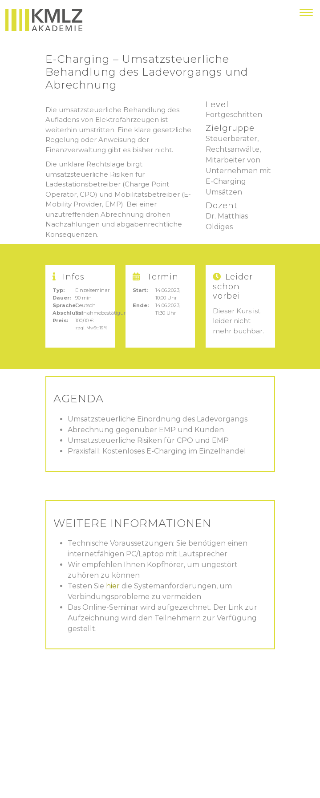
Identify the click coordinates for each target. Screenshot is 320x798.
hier (113, 586)
